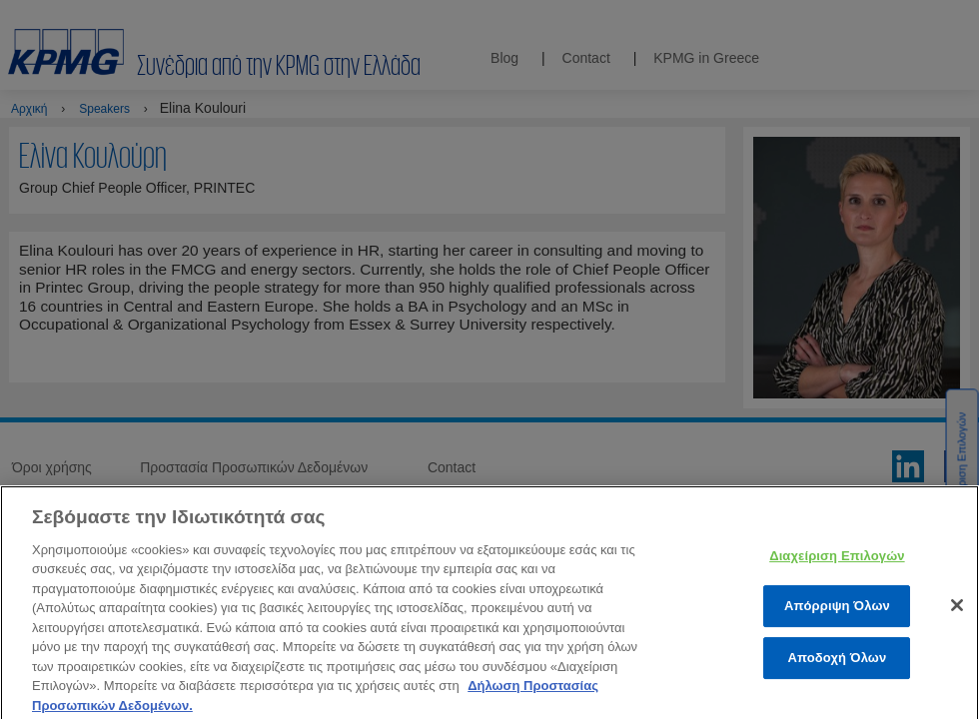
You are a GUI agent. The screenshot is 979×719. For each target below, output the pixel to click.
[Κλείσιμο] (957, 617)
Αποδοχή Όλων (836, 669)
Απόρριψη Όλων (837, 618)
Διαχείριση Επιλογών (836, 567)
